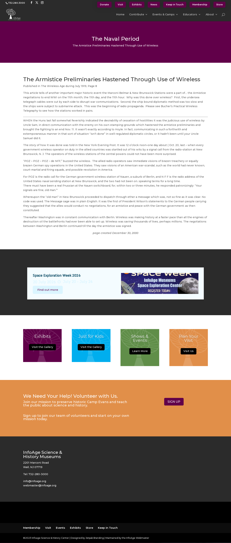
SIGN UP (174, 401)
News (153, 4)
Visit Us (188, 353)
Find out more (47, 289)
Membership (199, 4)
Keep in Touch (174, 4)
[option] (115, 283)
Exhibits (137, 4)
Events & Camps (164, 14)
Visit (120, 4)
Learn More (140, 353)
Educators (190, 14)
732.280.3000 (16, 2)
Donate (104, 4)
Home (120, 14)
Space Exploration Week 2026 (56, 275)
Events (60, 527)
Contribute (136, 14)
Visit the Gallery (42, 349)
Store (219, 4)
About (210, 14)
